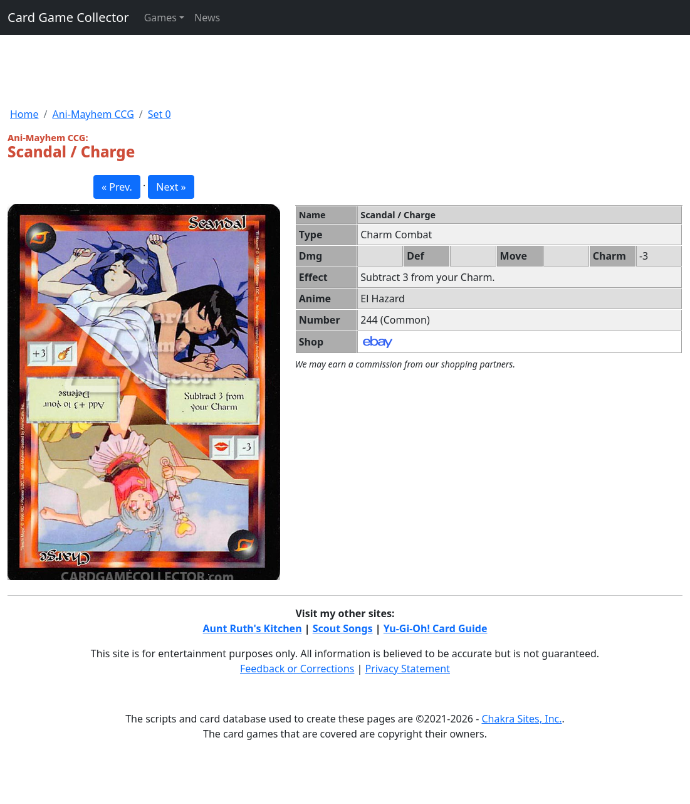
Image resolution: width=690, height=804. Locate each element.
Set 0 (159, 114)
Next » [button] (171, 187)
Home (24, 114)
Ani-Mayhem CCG (92, 114)
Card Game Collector (68, 17)
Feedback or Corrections (297, 668)
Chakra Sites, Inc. (521, 719)
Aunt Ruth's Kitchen (252, 628)
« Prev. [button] (117, 187)
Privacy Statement (408, 668)
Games (160, 17)
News (207, 17)
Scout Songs (343, 628)
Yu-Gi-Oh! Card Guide (436, 628)
